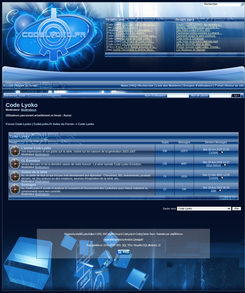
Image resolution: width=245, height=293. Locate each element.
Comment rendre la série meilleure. (196, 35)
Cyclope (213, 152)
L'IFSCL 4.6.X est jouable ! (131, 33)
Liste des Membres (168, 85)
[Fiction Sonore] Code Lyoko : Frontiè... (198, 47)
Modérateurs (28, 109)
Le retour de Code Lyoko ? (137, 38)
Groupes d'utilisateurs (198, 85)
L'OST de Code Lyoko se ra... (138, 24)
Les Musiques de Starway (191, 49)
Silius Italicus (213, 165)
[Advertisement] (123, 272)
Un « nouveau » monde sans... (139, 35)
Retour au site (234, 85)
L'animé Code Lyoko (36, 148)
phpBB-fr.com (176, 234)
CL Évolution (30, 161)
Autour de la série (34, 172)
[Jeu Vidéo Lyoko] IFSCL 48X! (193, 30)
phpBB (79, 234)
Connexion (35, 95)
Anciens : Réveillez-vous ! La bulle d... (197, 27)
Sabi (213, 190)
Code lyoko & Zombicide (190, 38)
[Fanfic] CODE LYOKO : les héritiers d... (198, 24)
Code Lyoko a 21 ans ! (125, 27)
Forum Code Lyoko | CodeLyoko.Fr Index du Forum (40, 123)
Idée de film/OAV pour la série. (193, 44)
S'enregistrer (52, 95)
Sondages (28, 185)
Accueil (8, 85)
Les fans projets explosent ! (137, 44)
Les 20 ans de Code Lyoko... (138, 41)
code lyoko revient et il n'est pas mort (197, 41)
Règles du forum (26, 85)
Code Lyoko (22, 105)
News (124, 85)
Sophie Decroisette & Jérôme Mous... (134, 49)
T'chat (219, 85)
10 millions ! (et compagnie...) (136, 30)
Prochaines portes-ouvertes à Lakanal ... (199, 33)
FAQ (133, 85)
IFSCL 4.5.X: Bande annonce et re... (136, 47)
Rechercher (146, 85)
